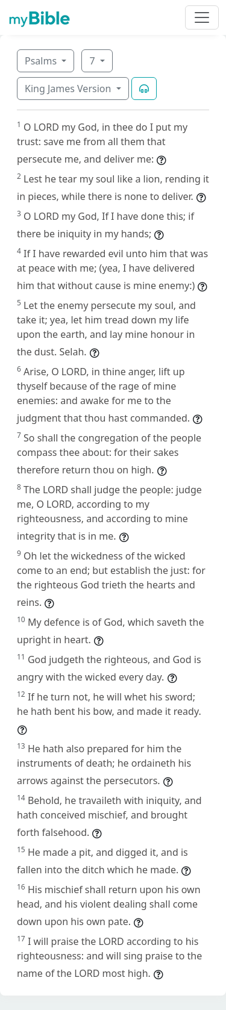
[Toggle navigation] (202, 17)
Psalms (42, 60)
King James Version (69, 88)
